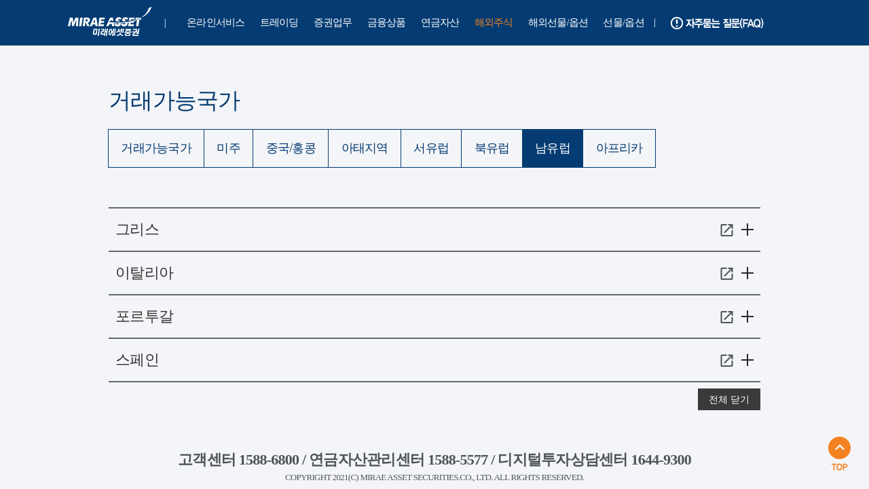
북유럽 (492, 148)
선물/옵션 (623, 22)
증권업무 (333, 22)
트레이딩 (279, 22)
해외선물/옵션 (558, 22)
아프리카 (619, 148)
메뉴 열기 (747, 230)
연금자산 (440, 22)
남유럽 (552, 148)
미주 (228, 148)
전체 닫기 (729, 399)
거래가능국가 (156, 148)
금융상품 (386, 22)
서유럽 (431, 148)
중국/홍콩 (291, 148)
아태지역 (364, 148)
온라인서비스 (216, 22)
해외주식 (494, 22)
